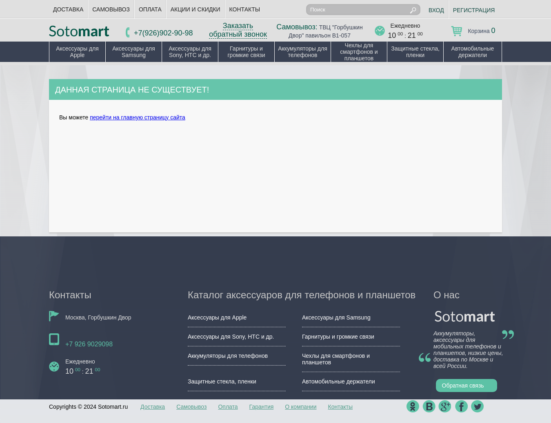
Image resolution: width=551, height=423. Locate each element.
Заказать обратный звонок (238, 30)
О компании (300, 406)
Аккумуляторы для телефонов (302, 51)
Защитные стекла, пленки (415, 51)
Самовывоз (111, 9)
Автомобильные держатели (472, 51)
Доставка (68, 9)
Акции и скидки (195, 9)
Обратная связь (463, 385)
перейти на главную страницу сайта (137, 117)
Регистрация (474, 10)
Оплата (150, 9)
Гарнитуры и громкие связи (246, 51)
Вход (436, 10)
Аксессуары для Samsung (133, 51)
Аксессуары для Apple (77, 51)
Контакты (244, 9)
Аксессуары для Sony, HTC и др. (190, 51)
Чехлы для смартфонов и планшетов (359, 52)
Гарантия (261, 406)
